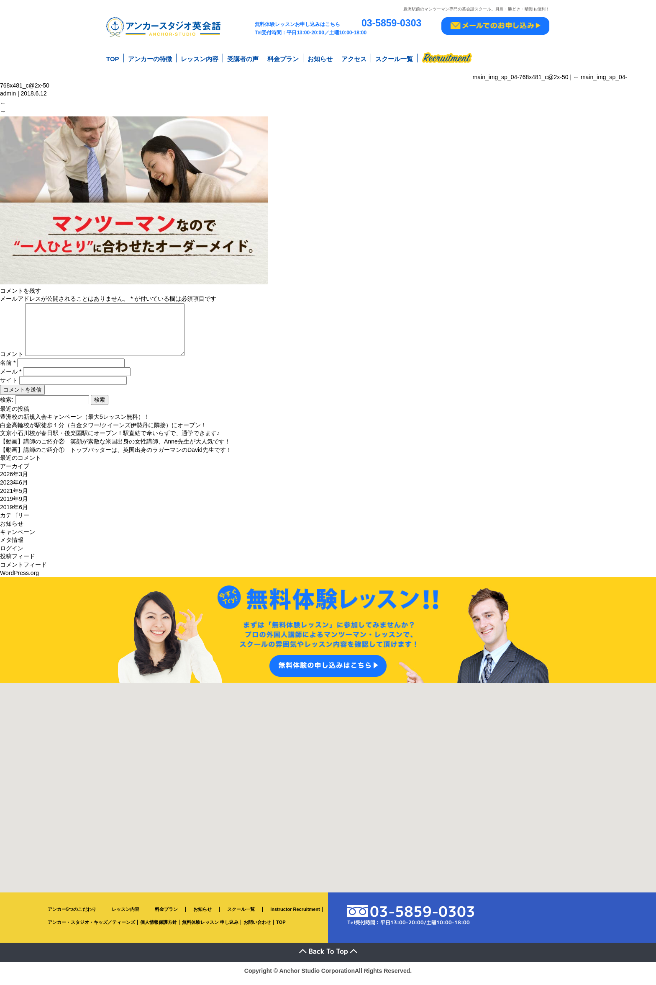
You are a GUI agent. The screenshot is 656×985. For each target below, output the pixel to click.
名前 (7, 368)
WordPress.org (19, 578)
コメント (11, 359)
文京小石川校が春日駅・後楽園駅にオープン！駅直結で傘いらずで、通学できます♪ (110, 439)
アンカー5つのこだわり (72, 915)
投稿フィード (17, 562)
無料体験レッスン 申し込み (210, 927)
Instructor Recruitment (295, 915)
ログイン (11, 553)
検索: (6, 405)
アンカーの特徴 (150, 58)
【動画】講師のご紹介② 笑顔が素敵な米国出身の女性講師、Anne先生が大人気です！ (115, 447)
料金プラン (283, 58)
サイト (9, 385)
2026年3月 (14, 480)
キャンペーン (17, 537)
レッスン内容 (199, 58)
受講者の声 (243, 58)
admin (8, 91)
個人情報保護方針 (158, 927)
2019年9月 (14, 504)
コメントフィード (23, 570)
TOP (112, 58)
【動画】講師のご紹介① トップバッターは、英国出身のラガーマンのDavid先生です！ (116, 455)
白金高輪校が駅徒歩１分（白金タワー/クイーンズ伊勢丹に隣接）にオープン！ (103, 431)
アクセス (353, 58)
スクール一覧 (394, 58)
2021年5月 (14, 496)
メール (10, 377)
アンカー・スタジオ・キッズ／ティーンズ (91, 927)
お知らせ (320, 58)
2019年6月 (14, 512)
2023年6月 (14, 488)
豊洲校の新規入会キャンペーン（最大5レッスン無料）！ (75, 422)
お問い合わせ (257, 927)
